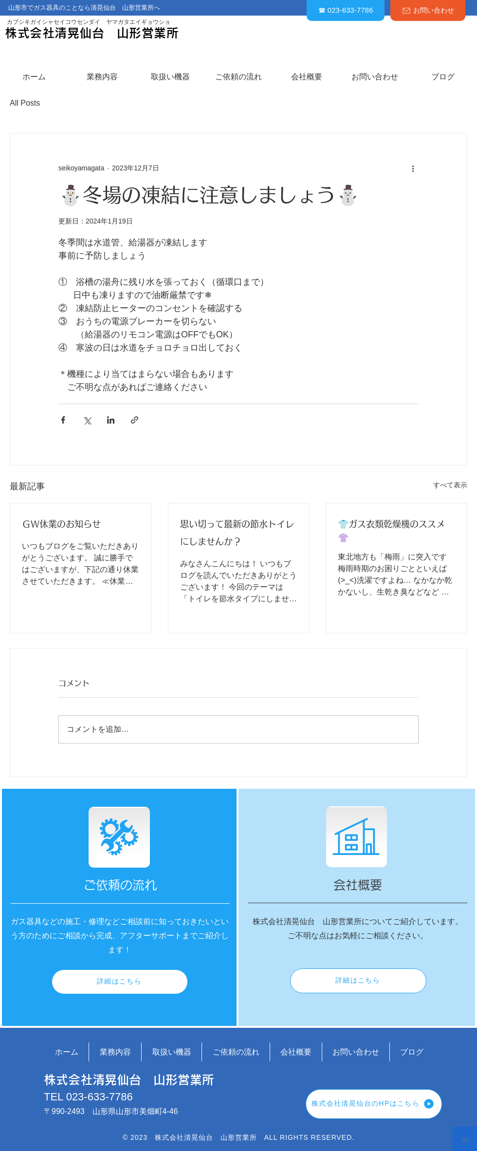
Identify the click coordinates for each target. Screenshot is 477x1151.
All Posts (25, 103)
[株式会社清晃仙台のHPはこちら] (374, 1104)
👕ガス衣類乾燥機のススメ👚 (391, 531)
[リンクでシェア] (134, 420)
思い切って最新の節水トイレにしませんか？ (237, 533)
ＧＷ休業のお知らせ (61, 524)
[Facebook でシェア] (63, 420)
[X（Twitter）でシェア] (87, 420)
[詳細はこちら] (120, 981)
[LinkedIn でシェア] (110, 420)
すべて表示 (450, 485)
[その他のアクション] (413, 168)
